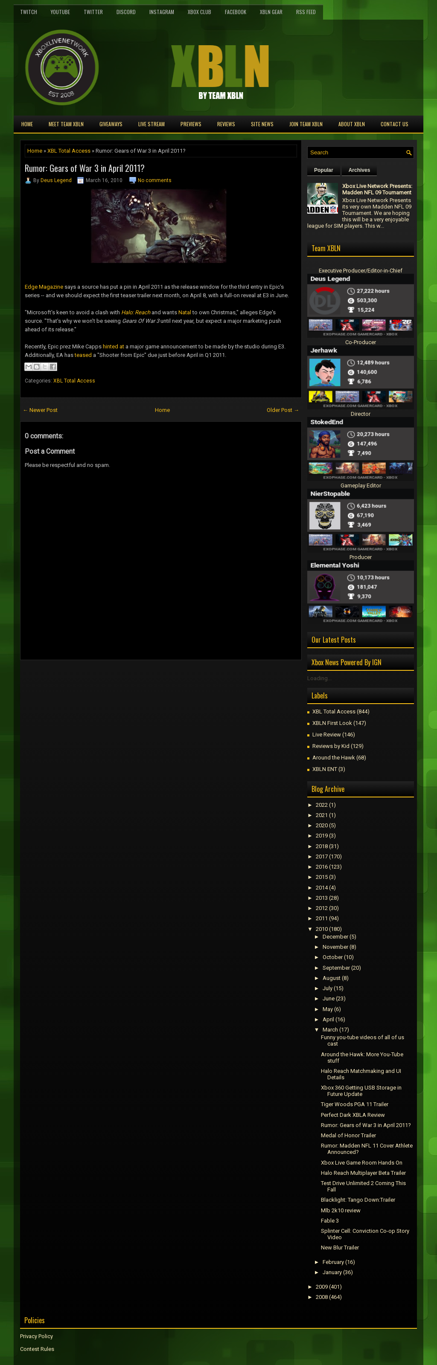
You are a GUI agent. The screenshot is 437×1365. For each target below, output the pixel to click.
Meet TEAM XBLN (66, 124)
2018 (322, 846)
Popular (323, 170)
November (335, 947)
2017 (322, 856)
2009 (322, 1287)
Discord (126, 11)
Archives (359, 170)
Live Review (326, 734)
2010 (322, 929)
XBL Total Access (68, 151)
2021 (322, 815)
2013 (322, 898)
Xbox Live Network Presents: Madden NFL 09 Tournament (377, 189)
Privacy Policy (36, 1336)
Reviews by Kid (331, 746)
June (329, 998)
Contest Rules (37, 1349)
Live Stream (151, 124)
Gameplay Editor (361, 485)
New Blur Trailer (340, 1247)
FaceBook (235, 11)
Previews (191, 124)
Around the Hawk (333, 757)
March (330, 1029)
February (333, 1262)
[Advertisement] (120, 679)
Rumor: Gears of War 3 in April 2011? (85, 168)
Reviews (226, 124)
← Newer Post (40, 410)
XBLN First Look (332, 723)
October (333, 957)
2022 (322, 805)
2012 (322, 908)
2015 (322, 877)
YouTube (60, 11)
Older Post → (283, 410)
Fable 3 (330, 1220)
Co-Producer (360, 342)
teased (83, 355)
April (328, 1019)
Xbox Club (199, 11)
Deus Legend (56, 180)
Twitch (28, 11)
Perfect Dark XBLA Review (353, 1115)
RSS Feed (306, 11)
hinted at (113, 346)
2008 (322, 1297)
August (332, 978)
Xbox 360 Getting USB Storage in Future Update (361, 1090)
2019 (322, 835)
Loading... (319, 678)
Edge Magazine (44, 287)
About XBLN (351, 124)
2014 (322, 887)
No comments (155, 180)
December (335, 936)
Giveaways (110, 124)
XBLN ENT (324, 769)
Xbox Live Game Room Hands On (361, 1162)
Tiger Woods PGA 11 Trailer (354, 1104)
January (332, 1272)
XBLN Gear (271, 11)
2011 (322, 918)
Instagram (161, 11)
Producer (361, 557)
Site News (262, 124)
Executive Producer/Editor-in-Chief (360, 270)
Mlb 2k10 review (341, 1210)
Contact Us (394, 124)
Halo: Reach (135, 312)
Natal (184, 312)
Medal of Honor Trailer (348, 1135)
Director (360, 414)
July (327, 988)
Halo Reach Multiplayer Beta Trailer (363, 1173)
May (328, 1009)
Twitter (93, 11)
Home (27, 124)
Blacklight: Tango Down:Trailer (358, 1200)
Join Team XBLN (306, 124)
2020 (322, 825)
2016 (322, 867)
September (336, 968)
